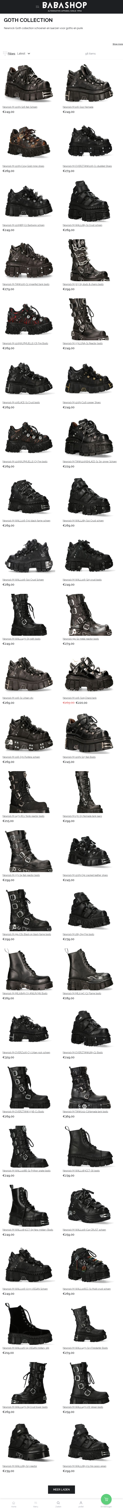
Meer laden (61, 1489)
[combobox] (27, 53)
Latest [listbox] (21, 53)
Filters (9, 53)
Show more (118, 44)
